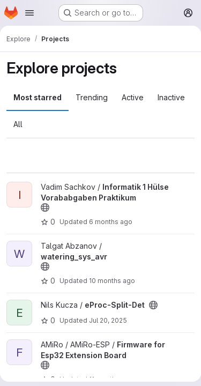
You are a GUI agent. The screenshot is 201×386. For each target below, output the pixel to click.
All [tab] (18, 124)
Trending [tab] (92, 97)
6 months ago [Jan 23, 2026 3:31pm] (110, 222)
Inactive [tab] (171, 97)
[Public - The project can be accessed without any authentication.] (45, 207)
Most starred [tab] (37, 97)
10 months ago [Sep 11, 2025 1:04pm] (112, 281)
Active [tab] (133, 97)
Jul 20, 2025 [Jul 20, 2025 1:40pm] (108, 320)
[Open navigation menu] (29, 12)
